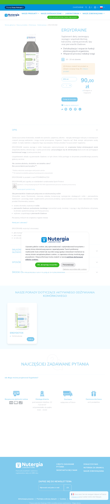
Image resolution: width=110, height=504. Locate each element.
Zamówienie (78, 7)
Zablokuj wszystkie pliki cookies (75, 269)
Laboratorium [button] (72, 13)
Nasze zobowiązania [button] (93, 13)
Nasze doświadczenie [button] (51, 13)
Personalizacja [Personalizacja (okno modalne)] (68, 265)
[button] (90, 7)
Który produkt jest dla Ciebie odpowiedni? (63, 17)
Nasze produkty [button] (30, 13)
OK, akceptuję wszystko (47, 265)
